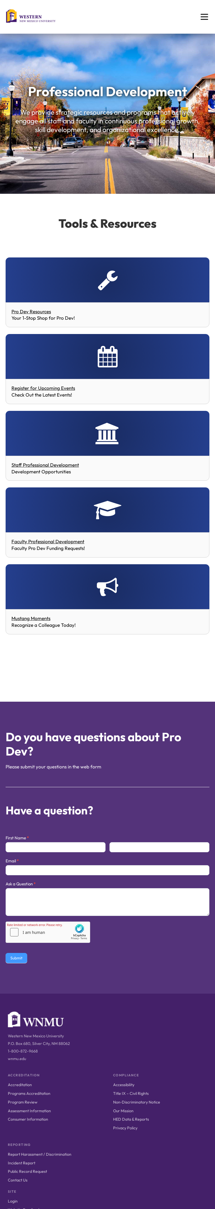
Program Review (23, 1102)
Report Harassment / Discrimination (39, 1154)
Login (13, 1201)
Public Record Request (27, 1171)
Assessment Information (29, 1110)
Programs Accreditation (29, 1093)
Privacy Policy (125, 1127)
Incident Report (21, 1163)
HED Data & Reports (131, 1119)
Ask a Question (21, 883)
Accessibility (123, 1084)
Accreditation (20, 1084)
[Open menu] (204, 17)
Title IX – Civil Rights (131, 1093)
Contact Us (17, 1180)
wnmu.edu (17, 1058)
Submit (16, 958)
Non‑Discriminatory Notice (136, 1102)
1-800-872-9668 (23, 1051)
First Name (17, 837)
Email (12, 860)
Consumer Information (28, 1119)
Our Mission (123, 1110)
